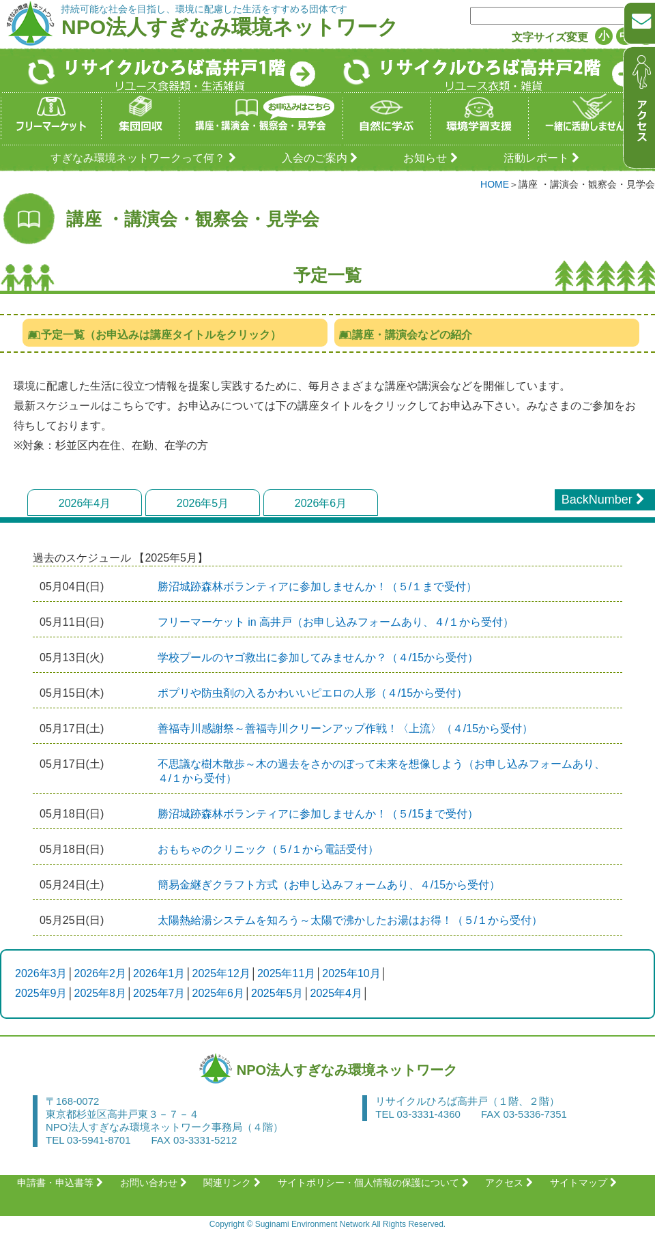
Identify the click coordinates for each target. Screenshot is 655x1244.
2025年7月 (159, 993)
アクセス (510, 1182)
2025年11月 (286, 973)
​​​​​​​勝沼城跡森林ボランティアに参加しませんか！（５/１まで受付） (317, 586)
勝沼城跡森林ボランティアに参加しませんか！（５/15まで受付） (318, 814)
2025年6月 (218, 993)
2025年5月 (277, 993)
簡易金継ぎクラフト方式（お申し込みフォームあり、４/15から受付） (329, 885)
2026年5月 (203, 503)
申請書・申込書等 (61, 1182)
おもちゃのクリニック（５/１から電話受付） (268, 849)
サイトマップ (585, 1182)
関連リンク (233, 1182)
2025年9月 (41, 993)
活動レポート (543, 158)
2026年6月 (321, 503)
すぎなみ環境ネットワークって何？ (144, 158)
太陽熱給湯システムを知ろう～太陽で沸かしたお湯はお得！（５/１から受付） (350, 920)
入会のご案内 (322, 158)
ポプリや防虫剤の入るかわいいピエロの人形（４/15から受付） (312, 693)
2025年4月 (336, 993)
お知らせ (432, 158)
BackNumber (605, 499)
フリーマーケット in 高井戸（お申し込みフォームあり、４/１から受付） (336, 622)
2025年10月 (351, 973)
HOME (494, 184)
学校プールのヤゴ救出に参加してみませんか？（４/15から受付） (318, 657)
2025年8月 (100, 993)
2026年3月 (41, 973)
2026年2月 (100, 973)
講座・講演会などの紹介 (405, 335)
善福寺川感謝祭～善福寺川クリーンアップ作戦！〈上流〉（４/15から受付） (345, 728)
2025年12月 (221, 973)
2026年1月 (159, 973)
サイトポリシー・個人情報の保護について (375, 1182)
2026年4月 (85, 503)
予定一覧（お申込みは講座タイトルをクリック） (154, 335)
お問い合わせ (155, 1182)
